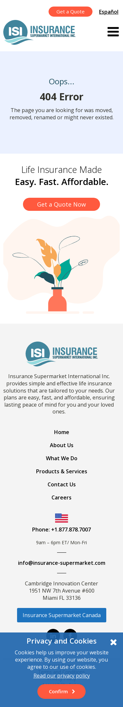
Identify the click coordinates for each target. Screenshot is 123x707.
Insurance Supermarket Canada (62, 615)
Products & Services (61, 471)
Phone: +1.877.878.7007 (61, 529)
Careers (61, 497)
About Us (61, 445)
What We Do (61, 458)
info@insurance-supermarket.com (61, 562)
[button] (61, 691)
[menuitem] (109, 11)
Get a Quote (70, 11)
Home (61, 432)
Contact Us (62, 484)
